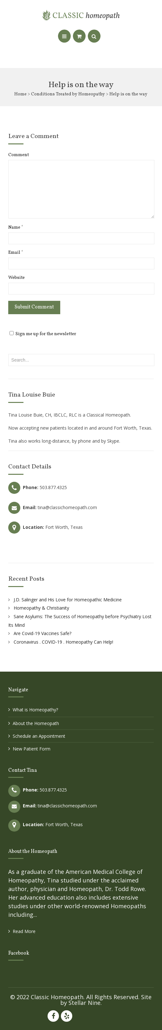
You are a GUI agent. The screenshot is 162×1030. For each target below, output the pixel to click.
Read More (24, 931)
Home (20, 94)
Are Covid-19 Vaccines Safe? (42, 633)
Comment (18, 155)
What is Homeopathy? (35, 710)
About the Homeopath (36, 723)
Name (15, 227)
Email (15, 253)
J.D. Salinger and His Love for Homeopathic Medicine (68, 600)
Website (16, 278)
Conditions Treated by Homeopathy (68, 94)
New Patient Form (31, 749)
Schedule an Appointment (39, 736)
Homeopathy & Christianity (41, 608)
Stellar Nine (84, 1002)
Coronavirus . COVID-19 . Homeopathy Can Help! (63, 642)
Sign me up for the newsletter (43, 334)
